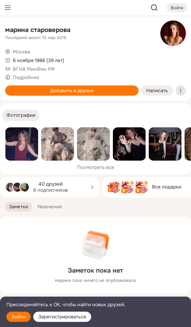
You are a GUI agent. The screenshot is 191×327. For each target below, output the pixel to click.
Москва (21, 52)
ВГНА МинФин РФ (34, 69)
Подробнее (26, 77)
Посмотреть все (95, 167)
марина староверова (37, 30)
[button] (21, 115)
